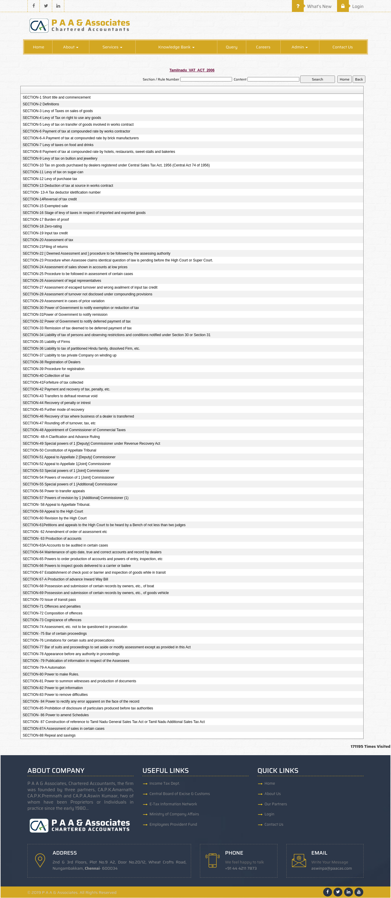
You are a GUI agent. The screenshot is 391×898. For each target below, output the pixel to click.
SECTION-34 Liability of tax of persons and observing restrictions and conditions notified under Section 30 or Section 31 (117, 335)
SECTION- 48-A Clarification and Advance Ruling (61, 437)
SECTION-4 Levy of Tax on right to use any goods (62, 118)
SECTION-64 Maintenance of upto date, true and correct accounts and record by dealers (92, 552)
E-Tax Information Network (173, 804)
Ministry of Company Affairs (174, 815)
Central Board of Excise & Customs (180, 794)
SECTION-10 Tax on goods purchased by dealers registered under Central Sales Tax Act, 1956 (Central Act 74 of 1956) (116, 165)
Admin (300, 47)
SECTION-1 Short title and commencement (57, 98)
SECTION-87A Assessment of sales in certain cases (63, 729)
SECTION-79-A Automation (44, 668)
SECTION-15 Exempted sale (45, 206)
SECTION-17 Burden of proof (46, 220)
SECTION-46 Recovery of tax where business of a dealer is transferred (78, 417)
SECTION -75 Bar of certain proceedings (55, 634)
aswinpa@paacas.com (332, 869)
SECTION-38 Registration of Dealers (51, 362)
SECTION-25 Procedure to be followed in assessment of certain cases (78, 274)
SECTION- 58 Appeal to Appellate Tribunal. (56, 505)
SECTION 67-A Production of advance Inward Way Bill (65, 580)
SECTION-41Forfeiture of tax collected (53, 383)
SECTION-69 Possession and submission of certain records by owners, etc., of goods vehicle (96, 593)
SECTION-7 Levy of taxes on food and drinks (58, 145)
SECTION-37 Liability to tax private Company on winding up (69, 356)
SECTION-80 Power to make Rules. (51, 675)
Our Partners (275, 804)
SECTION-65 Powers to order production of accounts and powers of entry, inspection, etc (92, 559)
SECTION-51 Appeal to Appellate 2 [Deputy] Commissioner (69, 457)
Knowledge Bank (176, 47)
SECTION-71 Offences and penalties (52, 607)
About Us (272, 794)
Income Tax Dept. (165, 784)
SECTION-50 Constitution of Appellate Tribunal (59, 451)
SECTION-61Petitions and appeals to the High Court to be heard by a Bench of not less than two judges (104, 525)
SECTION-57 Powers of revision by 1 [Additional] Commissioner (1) (76, 498)
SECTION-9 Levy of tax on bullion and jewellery (60, 159)
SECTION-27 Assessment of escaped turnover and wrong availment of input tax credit (90, 288)
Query (232, 47)
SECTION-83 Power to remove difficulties (55, 695)
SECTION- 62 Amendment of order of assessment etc (65, 532)
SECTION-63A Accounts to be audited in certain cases (65, 546)
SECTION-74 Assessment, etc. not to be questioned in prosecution (75, 627)
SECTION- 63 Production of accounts (52, 539)
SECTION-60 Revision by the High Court (55, 518)
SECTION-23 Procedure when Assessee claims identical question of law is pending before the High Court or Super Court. (118, 261)
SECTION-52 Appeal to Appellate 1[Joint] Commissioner (67, 464)
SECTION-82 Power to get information (53, 688)
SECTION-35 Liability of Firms (46, 342)
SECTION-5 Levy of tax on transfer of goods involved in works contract (78, 125)
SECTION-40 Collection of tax (46, 376)
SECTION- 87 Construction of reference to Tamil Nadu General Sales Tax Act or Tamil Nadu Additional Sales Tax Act (114, 722)
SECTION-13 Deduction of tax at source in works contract (68, 186)
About (71, 47)
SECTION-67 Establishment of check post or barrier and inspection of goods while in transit (94, 573)
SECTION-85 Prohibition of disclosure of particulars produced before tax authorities (88, 708)
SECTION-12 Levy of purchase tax (50, 179)
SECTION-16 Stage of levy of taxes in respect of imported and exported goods (84, 213)
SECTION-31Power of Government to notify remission (65, 315)
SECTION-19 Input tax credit (45, 233)
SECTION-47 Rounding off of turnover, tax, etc (59, 423)
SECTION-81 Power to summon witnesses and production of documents (79, 681)
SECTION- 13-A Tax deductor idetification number (62, 193)
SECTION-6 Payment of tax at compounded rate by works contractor (76, 132)
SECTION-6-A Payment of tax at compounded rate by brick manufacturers (81, 138)
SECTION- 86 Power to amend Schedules (56, 715)
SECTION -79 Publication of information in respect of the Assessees (76, 661)
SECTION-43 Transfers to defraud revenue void (60, 396)
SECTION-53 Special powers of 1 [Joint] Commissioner (66, 471)
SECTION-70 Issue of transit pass (49, 600)
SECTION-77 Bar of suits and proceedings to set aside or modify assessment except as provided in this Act (107, 647)
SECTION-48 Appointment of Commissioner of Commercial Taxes (74, 430)
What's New (312, 6)
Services (112, 47)
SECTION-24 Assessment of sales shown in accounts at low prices (75, 267)
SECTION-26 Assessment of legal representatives (62, 281)
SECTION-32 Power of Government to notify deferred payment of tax (77, 322)
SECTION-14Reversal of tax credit (50, 199)
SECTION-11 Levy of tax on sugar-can (53, 172)
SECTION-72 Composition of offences (53, 613)
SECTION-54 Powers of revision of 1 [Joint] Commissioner (68, 478)
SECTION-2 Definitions (41, 104)
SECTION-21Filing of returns (45, 247)
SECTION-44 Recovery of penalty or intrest (57, 403)
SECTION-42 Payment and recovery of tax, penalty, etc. (66, 389)
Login (350, 6)
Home (38, 47)
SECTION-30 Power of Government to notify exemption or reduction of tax (81, 308)
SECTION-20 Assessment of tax (48, 240)
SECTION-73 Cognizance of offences (52, 620)
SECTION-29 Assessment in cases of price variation (63, 301)
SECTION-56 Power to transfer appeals (54, 491)
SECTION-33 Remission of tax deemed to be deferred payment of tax (77, 328)
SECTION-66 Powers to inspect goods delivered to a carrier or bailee (77, 566)
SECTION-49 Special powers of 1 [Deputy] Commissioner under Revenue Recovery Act (91, 444)
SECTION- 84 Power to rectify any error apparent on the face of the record (81, 702)
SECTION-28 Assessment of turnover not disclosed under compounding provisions (87, 294)
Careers (263, 47)
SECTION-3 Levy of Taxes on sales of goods (58, 111)
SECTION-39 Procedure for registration (53, 369)
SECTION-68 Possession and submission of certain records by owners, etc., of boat (88, 586)
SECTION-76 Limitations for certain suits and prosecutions (68, 641)
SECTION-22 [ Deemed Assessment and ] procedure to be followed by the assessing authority (96, 254)
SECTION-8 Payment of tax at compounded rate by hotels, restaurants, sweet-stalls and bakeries (99, 152)
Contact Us (343, 47)
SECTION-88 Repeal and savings (49, 736)
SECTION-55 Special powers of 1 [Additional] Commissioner (70, 484)
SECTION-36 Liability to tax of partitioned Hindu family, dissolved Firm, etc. (81, 349)
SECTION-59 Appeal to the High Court (53, 512)
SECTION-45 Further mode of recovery (53, 410)
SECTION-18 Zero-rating (42, 227)
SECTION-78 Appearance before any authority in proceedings (71, 654)
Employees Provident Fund (173, 825)
